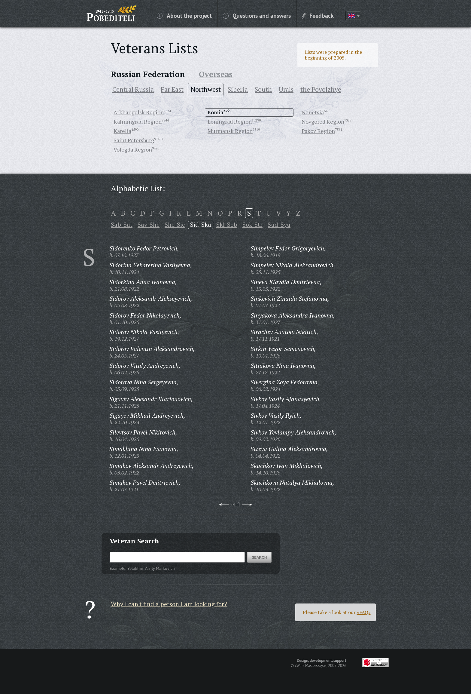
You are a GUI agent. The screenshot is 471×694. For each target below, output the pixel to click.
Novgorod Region (323, 121)
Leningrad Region (230, 121)
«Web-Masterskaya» (311, 665)
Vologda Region (133, 149)
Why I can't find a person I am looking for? (169, 604)
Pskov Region (318, 130)
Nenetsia (313, 112)
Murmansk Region (230, 130)
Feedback (318, 15)
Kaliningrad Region (138, 121)
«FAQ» (364, 612)
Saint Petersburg (134, 140)
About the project (184, 15)
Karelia (122, 130)
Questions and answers (257, 15)
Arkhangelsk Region (139, 112)
